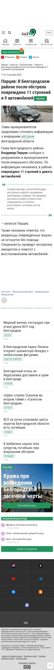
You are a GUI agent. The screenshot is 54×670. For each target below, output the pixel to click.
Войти (49, 33)
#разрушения (7, 294)
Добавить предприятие (27, 549)
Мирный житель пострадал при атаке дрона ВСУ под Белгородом (26, 327)
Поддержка (23, 663)
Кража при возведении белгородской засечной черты (22, 486)
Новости (17, 42)
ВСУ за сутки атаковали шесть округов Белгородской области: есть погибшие (26, 423)
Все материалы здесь (27, 505)
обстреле (27, 136)
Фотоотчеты (47, 42)
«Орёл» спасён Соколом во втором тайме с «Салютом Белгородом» (22, 399)
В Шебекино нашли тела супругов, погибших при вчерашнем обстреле (21, 448)
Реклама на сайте (30, 656)
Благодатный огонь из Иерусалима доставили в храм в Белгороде (26, 375)
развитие (32, 663)
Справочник (31, 42)
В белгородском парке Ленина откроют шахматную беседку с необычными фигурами (26, 351)
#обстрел (5, 292)
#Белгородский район (23, 292)
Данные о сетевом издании (12, 656)
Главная (5, 42)
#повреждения (42, 292)
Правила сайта (21, 659)
